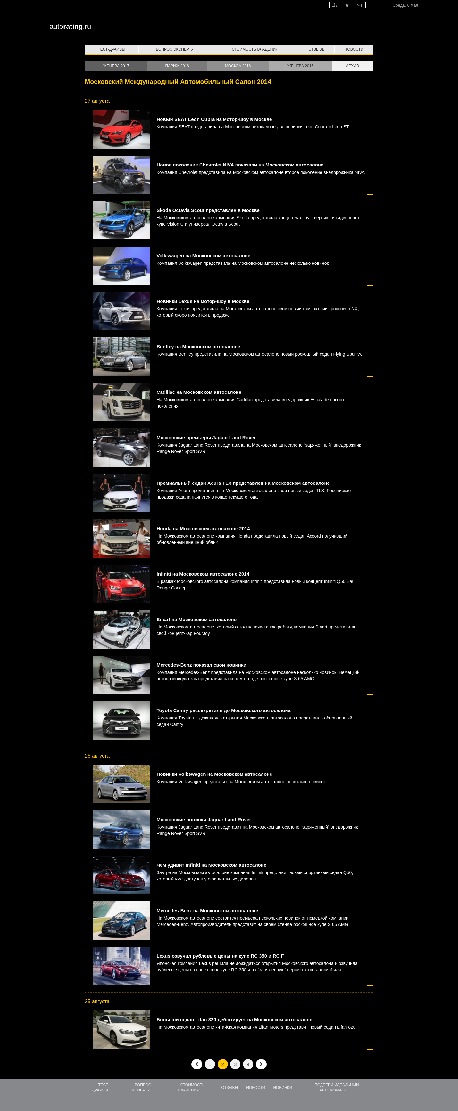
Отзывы (316, 49)
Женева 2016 (300, 66)
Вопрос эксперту (175, 49)
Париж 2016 (177, 66)
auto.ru (70, 26)
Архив (352, 66)
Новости (354, 49)
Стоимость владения (255, 49)
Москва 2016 (238, 66)
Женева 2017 (116, 66)
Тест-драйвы (111, 49)
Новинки (282, 1087)
